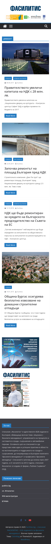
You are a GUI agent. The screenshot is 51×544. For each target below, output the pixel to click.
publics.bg (6, 486)
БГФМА (5, 501)
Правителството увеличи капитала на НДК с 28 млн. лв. (23, 91)
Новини (8, 78)
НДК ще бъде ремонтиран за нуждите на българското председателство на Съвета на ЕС (25, 219)
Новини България (20, 78)
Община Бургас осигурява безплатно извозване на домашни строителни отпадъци (23, 302)
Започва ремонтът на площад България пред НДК (25, 170)
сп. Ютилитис (8, 491)
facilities (20, 83)
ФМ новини (18, 159)
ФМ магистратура (10, 496)
